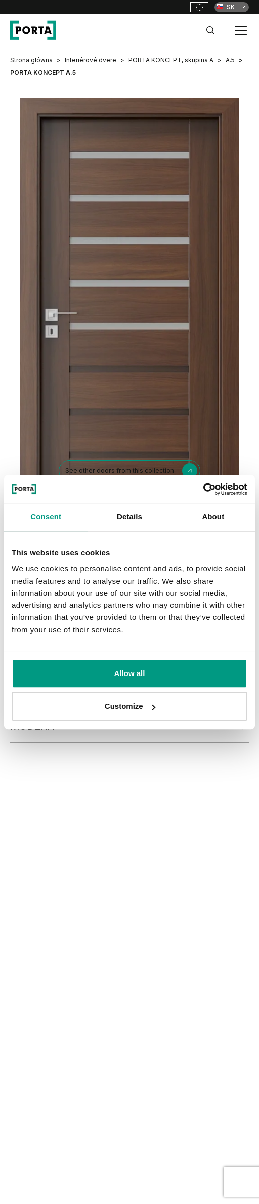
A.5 (230, 60)
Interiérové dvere (90, 60)
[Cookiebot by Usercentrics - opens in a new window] (203, 489)
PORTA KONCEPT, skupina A (170, 60)
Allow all (129, 673)
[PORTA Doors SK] (33, 30)
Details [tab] (129, 516)
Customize (130, 706)
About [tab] (213, 516)
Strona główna (31, 60)
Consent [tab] (45, 516)
